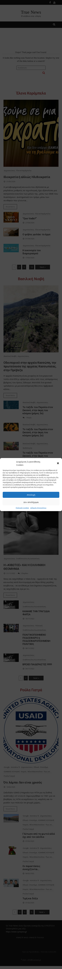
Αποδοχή (31, 494)
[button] (58, 463)
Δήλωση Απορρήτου (38, 508)
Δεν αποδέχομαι (31, 502)
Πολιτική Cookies (22, 508)
